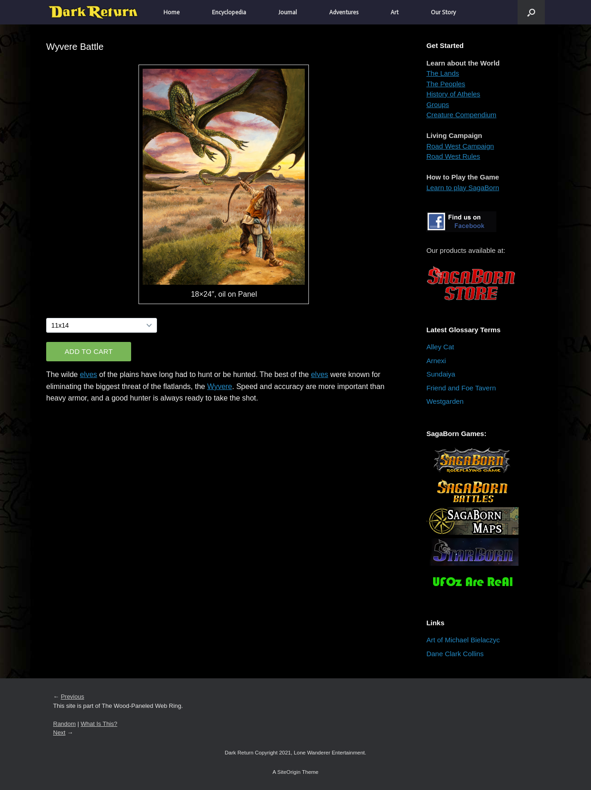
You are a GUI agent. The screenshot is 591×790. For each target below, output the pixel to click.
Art (394, 12)
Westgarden (445, 401)
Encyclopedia (229, 12)
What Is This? (99, 723)
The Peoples (445, 84)
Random (64, 723)
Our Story (443, 12)
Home (171, 12)
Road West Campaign (460, 146)
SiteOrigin (289, 772)
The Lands (442, 73)
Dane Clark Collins (454, 654)
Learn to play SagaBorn (462, 188)
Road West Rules (453, 156)
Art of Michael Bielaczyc (463, 640)
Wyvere (219, 386)
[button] (531, 12)
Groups (437, 104)
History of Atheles (453, 94)
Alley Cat (440, 347)
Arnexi (436, 361)
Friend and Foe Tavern (461, 388)
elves (88, 374)
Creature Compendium (461, 115)
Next (59, 732)
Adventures (343, 12)
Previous (72, 696)
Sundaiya (440, 374)
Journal (287, 12)
